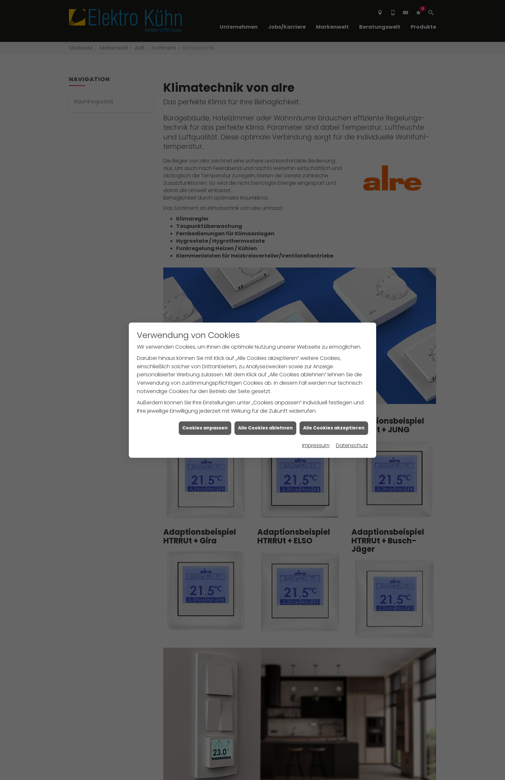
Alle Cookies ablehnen (265, 412)
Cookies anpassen (205, 412)
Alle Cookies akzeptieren (334, 412)
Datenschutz (352, 430)
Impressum (315, 430)
